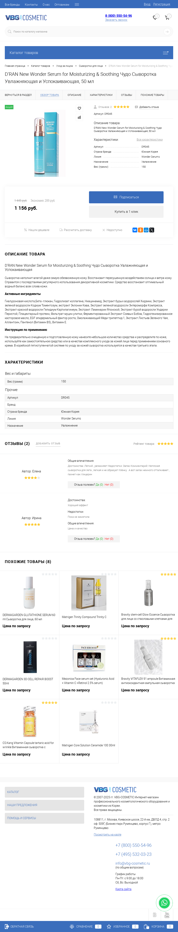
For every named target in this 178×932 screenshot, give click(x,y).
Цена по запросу (30, 628)
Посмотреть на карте (107, 834)
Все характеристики (150, 139)
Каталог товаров (89, 52)
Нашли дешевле (36, 230)
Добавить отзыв (48, 443)
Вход (147, 4)
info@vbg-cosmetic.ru (132, 863)
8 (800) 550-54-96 (118, 15)
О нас (46, 4)
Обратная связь (19, 926)
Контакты (31, 4)
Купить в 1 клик (126, 212)
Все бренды (12, 4)
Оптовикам (62, 4)
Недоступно (112, 230)
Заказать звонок (116, 19)
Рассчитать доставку (76, 230)
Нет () (109, 484)
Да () (99, 484)
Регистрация (161, 4)
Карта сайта (123, 889)
